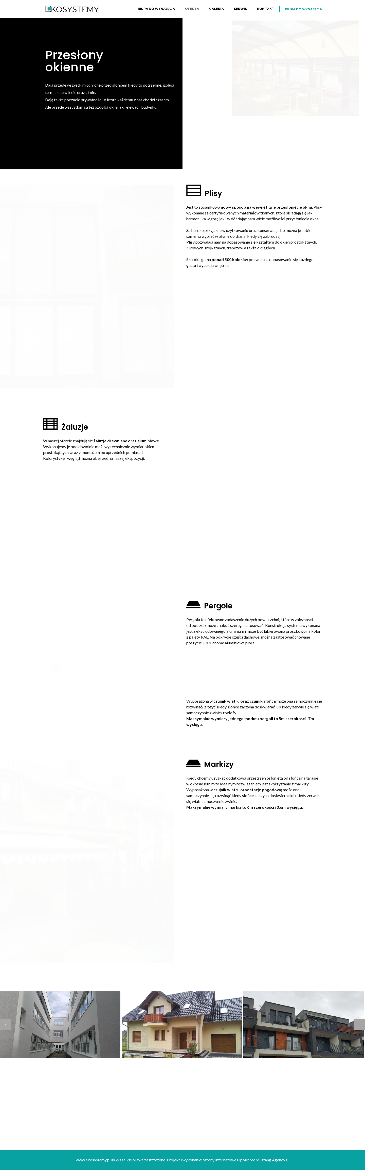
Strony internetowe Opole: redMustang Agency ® (246, 1159)
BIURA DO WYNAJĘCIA (303, 9)
